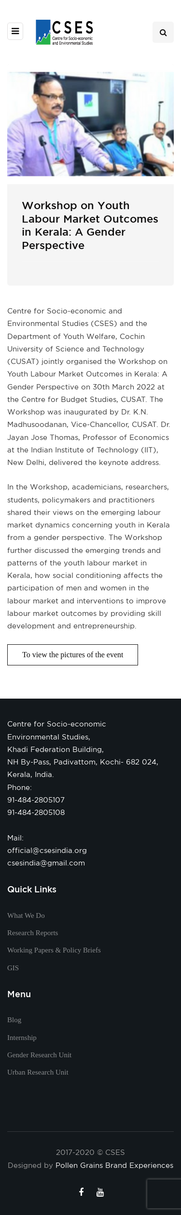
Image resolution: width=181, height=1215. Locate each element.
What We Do (26, 915)
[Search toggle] (163, 32)
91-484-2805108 (36, 812)
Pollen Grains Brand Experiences (114, 1165)
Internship (22, 1037)
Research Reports (32, 933)
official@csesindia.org (47, 850)
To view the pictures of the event (72, 655)
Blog (14, 1020)
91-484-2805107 (36, 800)
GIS (13, 968)
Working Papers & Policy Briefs (54, 950)
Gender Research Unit (39, 1055)
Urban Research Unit (38, 1072)
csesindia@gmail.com (46, 863)
